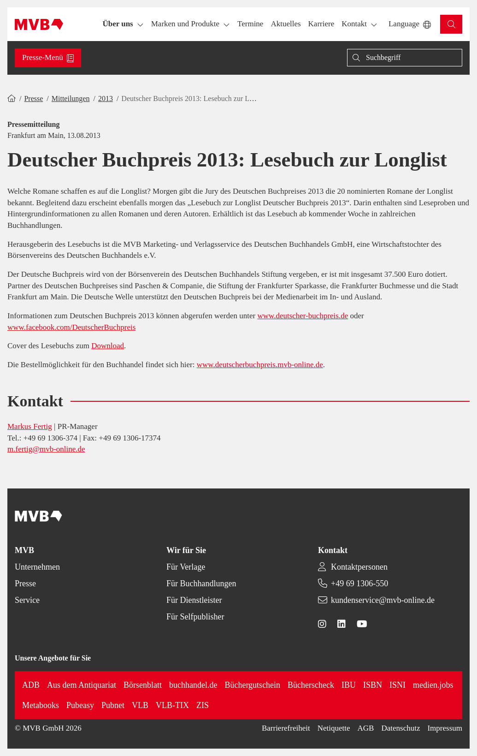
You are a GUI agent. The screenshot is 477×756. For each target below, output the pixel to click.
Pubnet (112, 705)
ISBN (372, 685)
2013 (105, 98)
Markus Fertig (29, 426)
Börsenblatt (143, 685)
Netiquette (334, 728)
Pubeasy (80, 705)
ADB (31, 685)
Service (27, 600)
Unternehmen (37, 566)
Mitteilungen (71, 98)
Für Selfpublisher (195, 616)
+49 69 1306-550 (359, 583)
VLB (140, 705)
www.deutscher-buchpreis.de (302, 315)
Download (107, 345)
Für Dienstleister (194, 600)
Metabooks (40, 705)
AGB (366, 728)
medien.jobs (433, 685)
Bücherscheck (311, 685)
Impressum (444, 728)
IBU (349, 685)
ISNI (397, 685)
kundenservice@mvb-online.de (383, 600)
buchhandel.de (193, 685)
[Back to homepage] (39, 24)
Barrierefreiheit (286, 728)
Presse (33, 98)
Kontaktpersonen (359, 566)
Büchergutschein (252, 685)
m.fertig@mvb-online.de (46, 449)
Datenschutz (400, 728)
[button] (250, 24)
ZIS (202, 705)
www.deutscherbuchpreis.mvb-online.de (260, 364)
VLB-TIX (172, 705)
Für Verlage (185, 566)
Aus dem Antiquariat (81, 685)
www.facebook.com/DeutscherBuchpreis (71, 327)
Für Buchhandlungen (201, 583)
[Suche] (404, 57)
